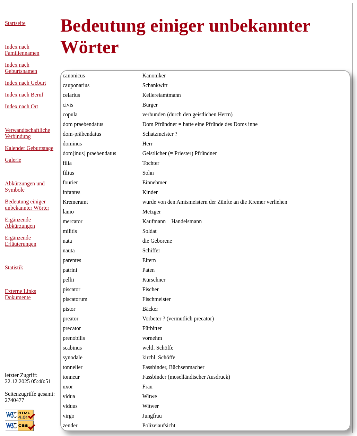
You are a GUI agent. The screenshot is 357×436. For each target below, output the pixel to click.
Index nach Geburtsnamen (21, 68)
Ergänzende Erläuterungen (20, 241)
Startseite (15, 23)
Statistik (14, 267)
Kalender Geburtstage (29, 148)
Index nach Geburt (25, 83)
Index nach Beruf (24, 95)
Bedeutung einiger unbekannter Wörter (27, 205)
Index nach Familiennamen (22, 50)
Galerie (13, 160)
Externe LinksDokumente (20, 294)
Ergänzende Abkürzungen (20, 223)
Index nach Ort (21, 106)
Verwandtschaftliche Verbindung (27, 133)
